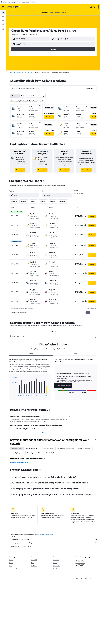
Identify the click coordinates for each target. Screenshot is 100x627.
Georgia (30, 72)
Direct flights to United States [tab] (66, 448)
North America (17, 72)
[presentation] (78, 31)
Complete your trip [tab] (47, 448)
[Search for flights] (3, 12)
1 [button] (88, 312)
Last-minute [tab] (31, 96)
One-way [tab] (41, 96)
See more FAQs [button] (40, 432)
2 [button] (91, 312)
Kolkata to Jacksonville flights (19, 462)
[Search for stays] (3, 16)
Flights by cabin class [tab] (84, 448)
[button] (98, 2)
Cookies (32, 2)
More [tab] (75, 353)
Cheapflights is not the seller (54, 539)
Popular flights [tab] (50, 453)
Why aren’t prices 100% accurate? (54, 546)
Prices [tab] (31, 353)
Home (10, 72)
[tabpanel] (53, 381)
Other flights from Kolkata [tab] (34, 453)
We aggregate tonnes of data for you (54, 543)
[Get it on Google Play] (80, 560)
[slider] (98, 196)
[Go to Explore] (3, 24)
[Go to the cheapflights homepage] (13, 7)
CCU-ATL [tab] (53, 331)
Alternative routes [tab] (16, 448)
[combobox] (15, 34)
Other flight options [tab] (17, 453)
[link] (20, 170)
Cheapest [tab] (14, 96)
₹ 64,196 (70, 30)
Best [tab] (22, 96)
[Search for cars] (3, 20)
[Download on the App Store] (80, 565)
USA (25, 72)
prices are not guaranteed (47, 534)
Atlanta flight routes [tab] (32, 448)
